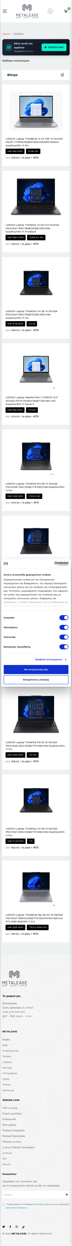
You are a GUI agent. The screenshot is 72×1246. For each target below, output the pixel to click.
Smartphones (10, 1050)
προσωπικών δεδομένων (16, 1208)
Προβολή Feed (54, 47)
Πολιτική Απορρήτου (13, 1130)
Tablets (6, 1056)
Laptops (7, 1062)
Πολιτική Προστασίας (13, 1136)
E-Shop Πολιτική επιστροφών (18, 1147)
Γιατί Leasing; (9, 1107)
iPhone (6, 1084)
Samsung (8, 1090)
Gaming (7, 1067)
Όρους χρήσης (44, 1204)
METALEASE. (19, 1233)
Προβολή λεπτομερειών (48, 659)
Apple (5, 1078)
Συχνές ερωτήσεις (12, 1113)
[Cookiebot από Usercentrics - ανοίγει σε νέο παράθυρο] (54, 564)
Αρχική (6, 33)
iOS (4, 1158)
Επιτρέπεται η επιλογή (36, 679)
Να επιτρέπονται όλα (36, 669)
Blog (4, 1045)
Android (7, 1153)
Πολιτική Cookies (11, 1141)
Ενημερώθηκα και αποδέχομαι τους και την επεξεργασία (37, 1206)
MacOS (6, 1164)
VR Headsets (9, 1073)
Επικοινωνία (9, 1119)
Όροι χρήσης (9, 1124)
